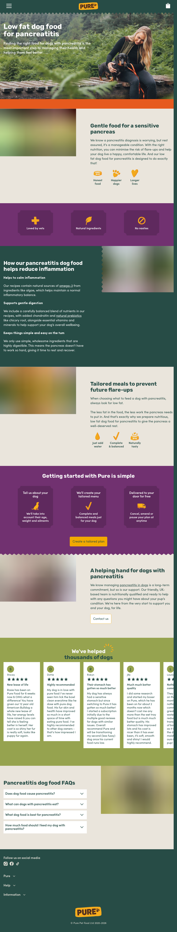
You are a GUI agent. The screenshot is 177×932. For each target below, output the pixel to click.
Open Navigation (8, 6)
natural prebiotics (69, 316)
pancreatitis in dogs (134, 585)
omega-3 (66, 286)
